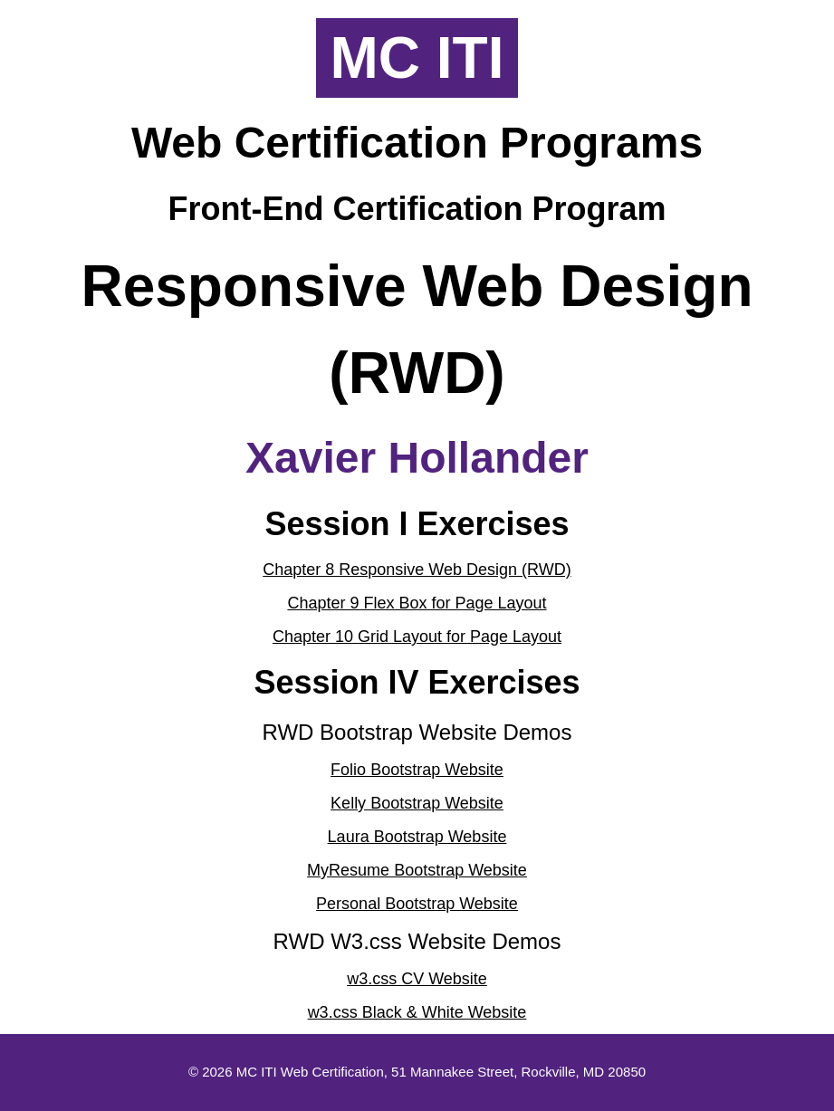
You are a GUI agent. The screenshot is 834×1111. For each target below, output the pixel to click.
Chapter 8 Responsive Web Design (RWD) (416, 569)
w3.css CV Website (417, 979)
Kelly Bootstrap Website (417, 803)
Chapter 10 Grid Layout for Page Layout (417, 636)
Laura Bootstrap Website (417, 837)
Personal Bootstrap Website (417, 904)
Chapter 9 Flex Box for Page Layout (416, 603)
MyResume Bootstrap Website (417, 870)
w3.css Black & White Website (417, 1012)
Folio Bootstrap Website (417, 770)
